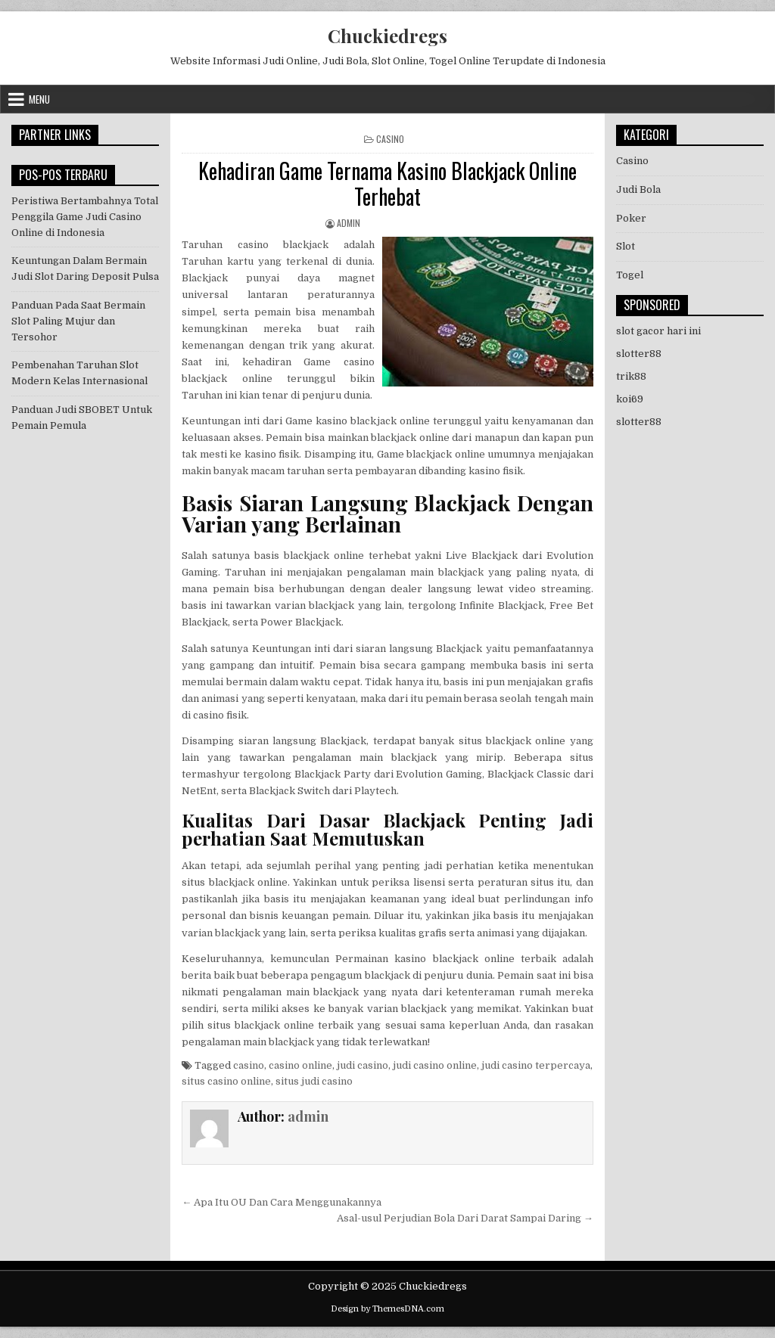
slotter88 (638, 353)
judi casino (362, 1065)
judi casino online (435, 1065)
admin (348, 222)
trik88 (631, 376)
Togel (629, 275)
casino (248, 1065)
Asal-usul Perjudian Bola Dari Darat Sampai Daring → (465, 1218)
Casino (390, 138)
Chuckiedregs (387, 35)
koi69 (629, 399)
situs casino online (226, 1081)
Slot (625, 246)
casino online (300, 1065)
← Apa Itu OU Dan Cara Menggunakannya (281, 1202)
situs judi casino (314, 1081)
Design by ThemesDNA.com (387, 1309)
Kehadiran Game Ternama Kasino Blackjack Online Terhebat (387, 183)
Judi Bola (638, 189)
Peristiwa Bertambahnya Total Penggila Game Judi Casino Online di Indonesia (84, 216)
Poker (631, 218)
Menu (39, 99)
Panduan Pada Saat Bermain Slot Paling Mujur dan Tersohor (78, 321)
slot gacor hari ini (658, 331)
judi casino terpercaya (535, 1065)
